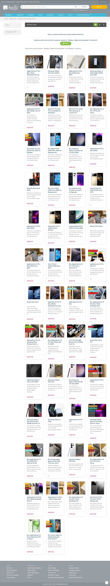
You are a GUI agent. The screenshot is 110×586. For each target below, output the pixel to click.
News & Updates (12, 570)
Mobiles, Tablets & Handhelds (27, 19)
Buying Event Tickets (75, 577)
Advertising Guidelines (34, 568)
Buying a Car (73, 573)
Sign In (65, 43)
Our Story (9, 568)
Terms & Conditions (13, 575)
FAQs (29, 577)
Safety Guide (31, 570)
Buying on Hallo (73, 568)
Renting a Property (75, 570)
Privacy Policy (11, 577)
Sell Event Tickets (53, 575)
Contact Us (10, 573)
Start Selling (52, 568)
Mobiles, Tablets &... (80, 10)
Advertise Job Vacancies (55, 577)
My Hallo (103, 2)
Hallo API (30, 575)
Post (99, 7)
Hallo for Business (53, 570)
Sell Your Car (52, 573)
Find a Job (72, 575)
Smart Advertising (33, 573)
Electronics (13, 19)
